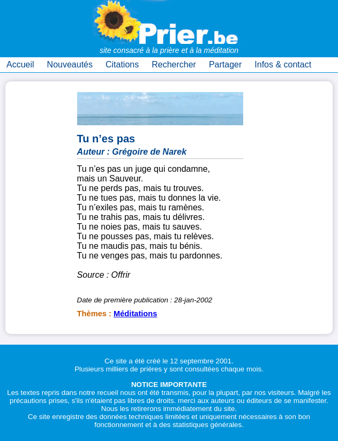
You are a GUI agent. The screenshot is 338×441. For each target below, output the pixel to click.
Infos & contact (282, 64)
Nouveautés (70, 64)
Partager (225, 64)
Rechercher (174, 64)
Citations (122, 64)
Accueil (20, 64)
